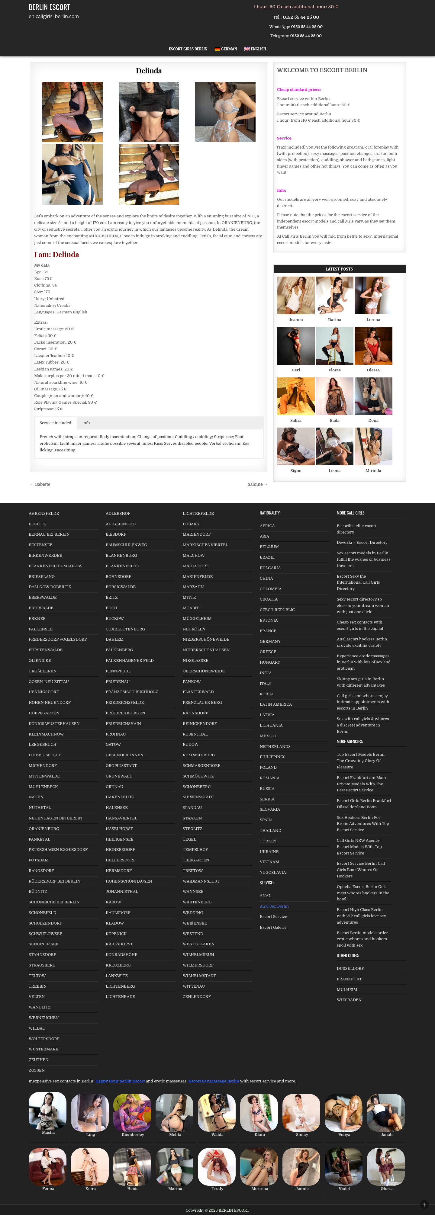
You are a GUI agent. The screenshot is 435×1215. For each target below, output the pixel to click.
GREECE (268, 651)
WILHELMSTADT (199, 975)
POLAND (268, 767)
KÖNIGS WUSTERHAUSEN (54, 723)
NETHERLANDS (275, 746)
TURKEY (268, 841)
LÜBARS (191, 524)
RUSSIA (267, 788)
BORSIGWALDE (121, 587)
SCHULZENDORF (45, 923)
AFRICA (267, 526)
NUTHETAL (40, 807)
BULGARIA (270, 568)
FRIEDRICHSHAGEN (125, 713)
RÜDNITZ (38, 891)
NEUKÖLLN (194, 629)
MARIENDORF (197, 534)
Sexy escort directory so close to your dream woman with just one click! (363, 605)
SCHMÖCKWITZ (198, 776)
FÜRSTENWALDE (46, 650)
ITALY (265, 683)
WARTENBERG (197, 902)
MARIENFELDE (198, 576)
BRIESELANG (42, 576)
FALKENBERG (119, 650)
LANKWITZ (117, 975)
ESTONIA (269, 620)
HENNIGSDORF (44, 692)
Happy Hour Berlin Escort (120, 1081)
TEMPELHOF (195, 849)
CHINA (266, 578)
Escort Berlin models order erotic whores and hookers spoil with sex (362, 939)
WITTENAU (194, 986)
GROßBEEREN (42, 671)
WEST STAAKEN (198, 944)
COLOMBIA (271, 589)
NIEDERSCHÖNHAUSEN (206, 650)
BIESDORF (116, 534)
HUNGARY (270, 662)
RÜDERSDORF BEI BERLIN (54, 881)
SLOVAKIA (270, 809)
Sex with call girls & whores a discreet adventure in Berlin (363, 725)
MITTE (189, 597)
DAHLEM (115, 639)
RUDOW (190, 744)
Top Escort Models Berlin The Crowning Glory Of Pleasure (361, 760)
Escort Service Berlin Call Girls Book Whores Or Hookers (361, 869)
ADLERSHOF (118, 513)
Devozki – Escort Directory (362, 542)
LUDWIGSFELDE (45, 755)
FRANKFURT (349, 979)
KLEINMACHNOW (46, 734)
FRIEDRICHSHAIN (123, 723)
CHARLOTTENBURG (125, 629)
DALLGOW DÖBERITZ (50, 587)
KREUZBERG (118, 965)
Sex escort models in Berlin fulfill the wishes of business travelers (363, 559)
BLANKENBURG (121, 555)
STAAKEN (192, 818)
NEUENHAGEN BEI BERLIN (55, 818)
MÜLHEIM (347, 989)
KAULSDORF (118, 912)
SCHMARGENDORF (201, 765)
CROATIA (269, 599)
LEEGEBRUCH (42, 744)
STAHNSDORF (42, 954)
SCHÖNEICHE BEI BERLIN (54, 902)
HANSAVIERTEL (121, 818)
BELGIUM (269, 546)
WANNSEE (193, 891)
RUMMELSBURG (199, 755)
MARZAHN (193, 587)
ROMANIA (269, 778)
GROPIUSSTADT (121, 765)
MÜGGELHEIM (197, 618)
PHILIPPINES (272, 757)
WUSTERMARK (44, 1049)
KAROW (113, 902)
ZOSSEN (37, 1070)
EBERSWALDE (43, 597)
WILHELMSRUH (198, 954)
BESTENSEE (41, 545)
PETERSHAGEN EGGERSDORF (58, 849)
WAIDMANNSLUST (201, 881)
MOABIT (191, 608)
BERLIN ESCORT (49, 6)
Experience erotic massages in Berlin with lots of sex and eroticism (364, 662)
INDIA (266, 673)
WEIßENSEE (195, 923)
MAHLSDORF (195, 566)
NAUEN (36, 797)
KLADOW (115, 923)
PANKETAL (39, 839)
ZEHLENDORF (197, 996)
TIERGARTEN (196, 860)
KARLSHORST (119, 944)
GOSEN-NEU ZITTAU (49, 681)
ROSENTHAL (195, 734)
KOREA (267, 694)
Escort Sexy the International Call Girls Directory (358, 582)
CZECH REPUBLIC (277, 610)
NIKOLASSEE (195, 660)
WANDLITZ (39, 1007)
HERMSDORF (119, 870)
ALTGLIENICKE (121, 524)
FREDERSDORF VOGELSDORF (58, 639)
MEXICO (268, 736)
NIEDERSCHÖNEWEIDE (206, 639)
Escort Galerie (273, 927)
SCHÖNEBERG (197, 786)
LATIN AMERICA (276, 704)
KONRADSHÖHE (121, 954)
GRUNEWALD (119, 776)
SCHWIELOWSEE (45, 933)
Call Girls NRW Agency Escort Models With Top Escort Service (359, 846)
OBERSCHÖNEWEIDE (204, 671)
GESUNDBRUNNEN (124, 755)
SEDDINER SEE (43, 944)
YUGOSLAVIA (273, 872)
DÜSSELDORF (350, 968)
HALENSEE (117, 807)
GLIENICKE (40, 660)
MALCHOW (194, 555)
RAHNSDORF (195, 713)
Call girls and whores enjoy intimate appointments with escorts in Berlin (363, 702)
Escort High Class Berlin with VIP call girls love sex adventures (361, 916)
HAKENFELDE (120, 797)
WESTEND (193, 933)
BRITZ (112, 597)
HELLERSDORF (121, 860)
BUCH (111, 608)
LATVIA (267, 715)
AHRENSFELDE (44, 513)
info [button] (86, 423)
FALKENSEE (41, 629)
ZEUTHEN (39, 1059)
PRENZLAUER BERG (202, 702)
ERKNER (37, 618)
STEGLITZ (192, 828)
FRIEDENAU (118, 681)
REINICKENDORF (200, 723)
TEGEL (189, 839)
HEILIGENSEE (120, 839)
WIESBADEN (349, 1000)
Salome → (258, 484)
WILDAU (37, 1028)
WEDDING (193, 912)
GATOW (113, 744)
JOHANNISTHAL (122, 891)
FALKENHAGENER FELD (130, 660)
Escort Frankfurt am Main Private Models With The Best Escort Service (361, 784)
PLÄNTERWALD (198, 692)
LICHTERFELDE (198, 513)
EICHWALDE (41, 608)
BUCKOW (115, 618)
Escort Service (273, 916)
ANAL (265, 895)
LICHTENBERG (120, 986)
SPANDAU (192, 807)
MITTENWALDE (44, 776)
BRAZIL (267, 557)
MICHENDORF (43, 765)
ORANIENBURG (44, 828)
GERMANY (270, 641)
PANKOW (192, 681)
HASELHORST (119, 828)
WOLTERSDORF (44, 1039)
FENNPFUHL (118, 671)
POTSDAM (39, 860)
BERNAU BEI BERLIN (49, 534)
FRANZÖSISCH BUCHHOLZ (132, 692)
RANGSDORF (41, 870)
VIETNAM (269, 862)
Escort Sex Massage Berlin (213, 1081)
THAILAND (270, 830)
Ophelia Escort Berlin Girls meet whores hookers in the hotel (363, 893)
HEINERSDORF (120, 849)
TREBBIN (38, 986)
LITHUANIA (271, 725)
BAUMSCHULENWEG (126, 545)
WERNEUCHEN (44, 1017)
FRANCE (268, 631)
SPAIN (266, 820)
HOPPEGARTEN (44, 713)
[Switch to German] (226, 49)
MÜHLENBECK (43, 786)
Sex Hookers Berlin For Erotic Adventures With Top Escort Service (363, 823)
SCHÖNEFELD (42, 912)
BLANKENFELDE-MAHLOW (56, 566)
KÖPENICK (116, 933)
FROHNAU (116, 734)
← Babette (40, 484)
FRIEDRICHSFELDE (125, 702)
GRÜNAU (114, 786)
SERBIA (267, 799)
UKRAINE (269, 851)
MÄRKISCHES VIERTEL (205, 545)
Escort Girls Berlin (188, 48)
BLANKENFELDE (122, 566)
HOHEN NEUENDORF (50, 702)
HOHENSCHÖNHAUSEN (129, 881)
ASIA (264, 536)
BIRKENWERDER (45, 555)
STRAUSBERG (42, 965)
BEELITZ (37, 524)
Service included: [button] (56, 423)
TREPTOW (193, 870)
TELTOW (37, 975)
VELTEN (37, 996)
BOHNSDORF (118, 576)
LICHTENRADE (120, 996)
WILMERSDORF (198, 965)
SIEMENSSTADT (198, 797)
